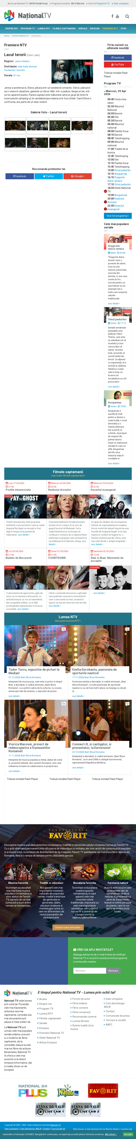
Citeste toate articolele (68, 927)
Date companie (121, 3)
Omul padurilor (122, 170)
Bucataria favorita (84, 883)
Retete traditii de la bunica (82, 1027)
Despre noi (45, 1003)
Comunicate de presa (118, 1015)
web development (94, 1129)
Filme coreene (80, 1007)
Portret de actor (81, 998)
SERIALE (82, 28)
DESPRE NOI (11, 28)
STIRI (123, 28)
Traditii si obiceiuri (51, 883)
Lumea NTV (45, 1012)
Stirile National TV (49, 1034)
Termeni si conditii (116, 1020)
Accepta (128, 1134)
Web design (78, 1129)
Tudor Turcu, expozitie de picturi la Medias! (33, 671)
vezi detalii (114, 303)
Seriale (43, 1021)
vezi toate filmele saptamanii (68, 475)
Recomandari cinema (84, 1016)
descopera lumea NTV (68, 620)
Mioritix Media (112, 1129)
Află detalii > (111, 1134)
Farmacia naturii (118, 883)
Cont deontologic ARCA (114, 1005)
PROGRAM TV (28, 28)
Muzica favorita (18, 883)
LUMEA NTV (44, 28)
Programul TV (103, 3)
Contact (110, 1011)
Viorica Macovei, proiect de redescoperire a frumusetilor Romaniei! (29, 747)
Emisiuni (44, 1025)
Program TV (46, 1007)
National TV (55, 1125)
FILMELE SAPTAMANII (64, 28)
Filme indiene (79, 1003)
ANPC (109, 1024)
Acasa (6, 36)
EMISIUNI (95, 28)
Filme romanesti (81, 1012)
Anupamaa (120, 173)
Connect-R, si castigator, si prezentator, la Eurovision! (91, 745)
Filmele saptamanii (49, 1016)
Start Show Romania (31, 677)
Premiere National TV (20, 36)
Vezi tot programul (118, 215)
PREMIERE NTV (110, 28)
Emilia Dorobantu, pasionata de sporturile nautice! (94, 671)
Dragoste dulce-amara (116, 247)
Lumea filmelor (80, 1021)
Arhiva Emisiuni (47, 1038)
